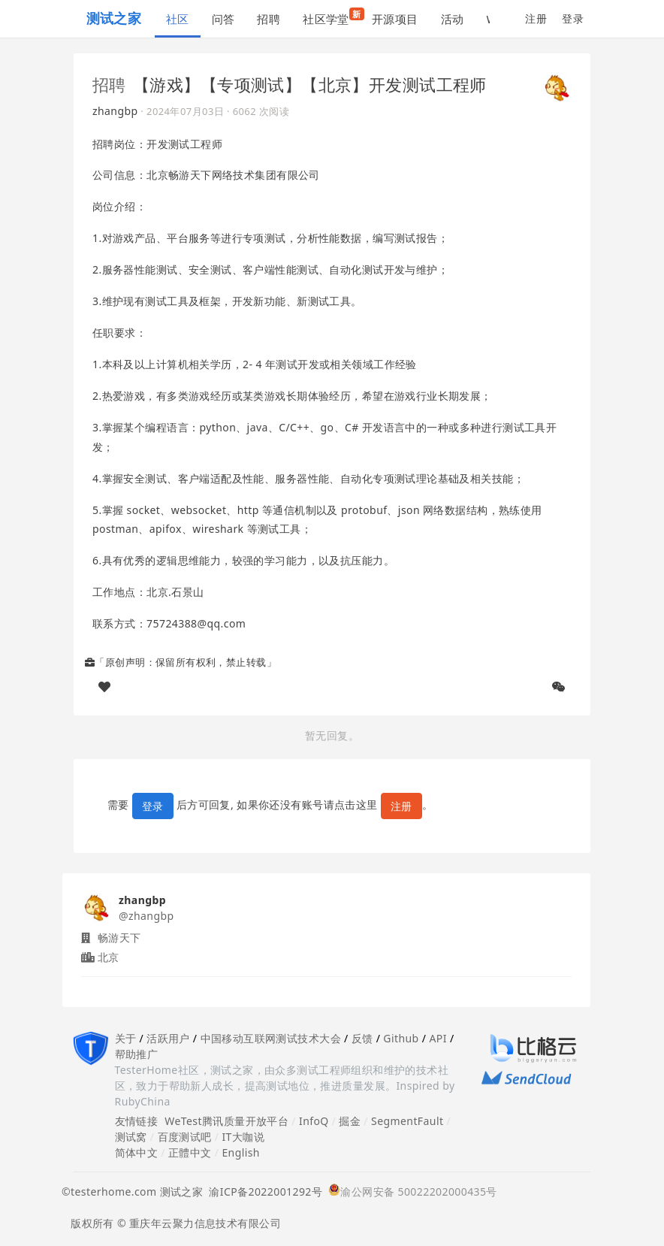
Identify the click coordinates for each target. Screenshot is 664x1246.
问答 (223, 18)
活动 (452, 18)
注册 (536, 18)
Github (400, 1038)
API (437, 1038)
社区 (177, 18)
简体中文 (136, 1152)
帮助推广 (136, 1054)
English (241, 1152)
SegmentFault (407, 1121)
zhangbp (115, 111)
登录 (573, 18)
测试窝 (131, 1137)
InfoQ (314, 1121)
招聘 (268, 18)
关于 (126, 1038)
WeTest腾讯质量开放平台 (226, 1121)
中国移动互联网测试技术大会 (271, 1038)
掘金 (350, 1121)
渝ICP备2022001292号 (262, 1191)
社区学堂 (332, 17)
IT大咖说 (243, 1137)
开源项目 (395, 18)
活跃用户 (168, 1038)
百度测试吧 (185, 1137)
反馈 (362, 1038)
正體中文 (190, 1152)
